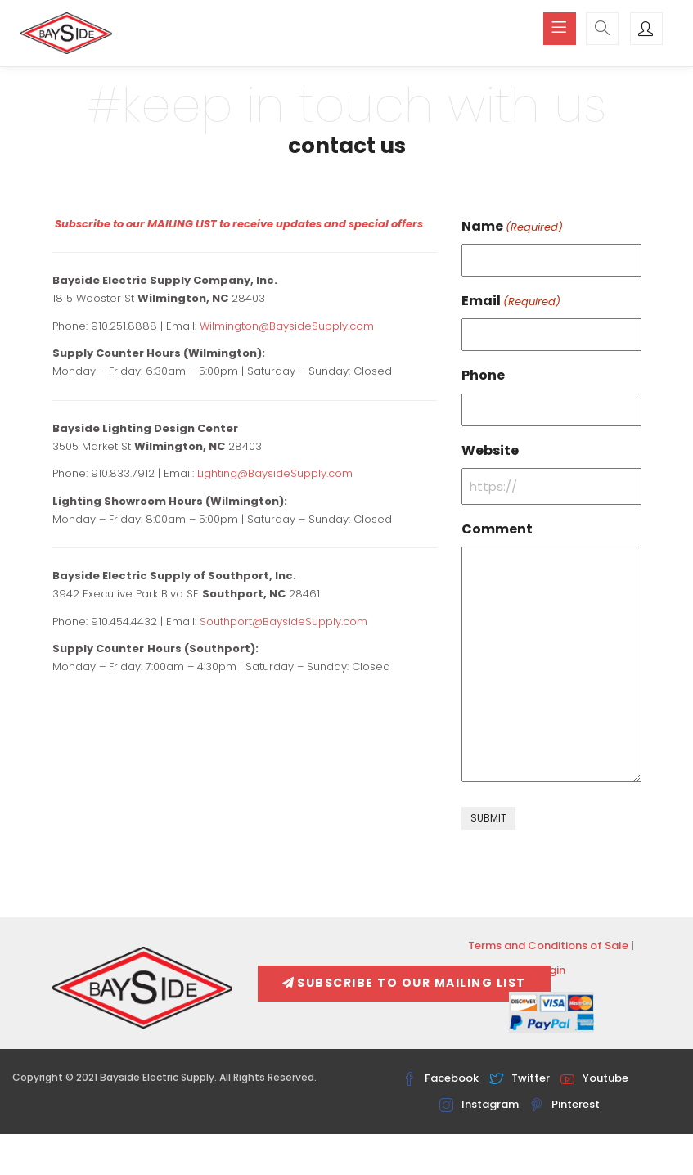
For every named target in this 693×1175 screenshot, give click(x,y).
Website (490, 450)
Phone (483, 375)
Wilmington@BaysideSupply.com (287, 326)
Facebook (441, 1078)
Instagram (479, 1104)
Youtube (594, 1078)
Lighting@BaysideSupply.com (275, 473)
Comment (497, 529)
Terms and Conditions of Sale (548, 945)
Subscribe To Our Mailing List (404, 983)
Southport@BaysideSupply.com (283, 621)
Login (551, 970)
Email (510, 301)
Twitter (519, 1078)
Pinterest (564, 1104)
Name (512, 226)
